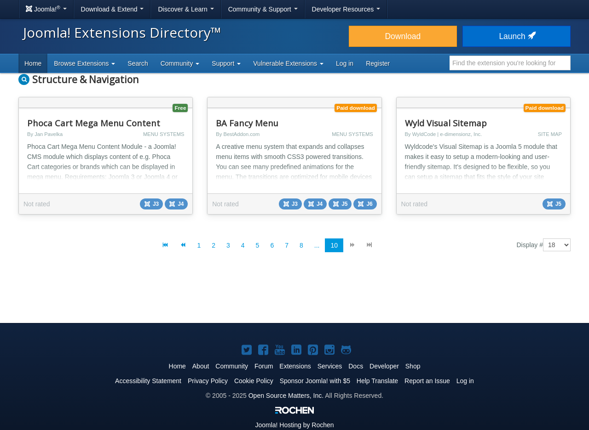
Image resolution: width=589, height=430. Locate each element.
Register (378, 63)
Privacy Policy (208, 381)
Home (32, 63)
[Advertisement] (294, 295)
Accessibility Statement (148, 381)
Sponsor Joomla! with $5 (315, 381)
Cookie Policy (253, 381)
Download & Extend (112, 9)
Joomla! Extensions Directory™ (122, 32)
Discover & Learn (186, 9)
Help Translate (377, 381)
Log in (344, 63)
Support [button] (226, 63)
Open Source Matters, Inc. (285, 395)
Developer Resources (346, 9)
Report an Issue (427, 381)
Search (137, 63)
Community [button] (180, 63)
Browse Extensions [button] (84, 63)
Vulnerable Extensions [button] (288, 63)
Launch (516, 36)
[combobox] (510, 63)
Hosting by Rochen (294, 425)
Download (403, 36)
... (317, 245)
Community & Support (263, 9)
